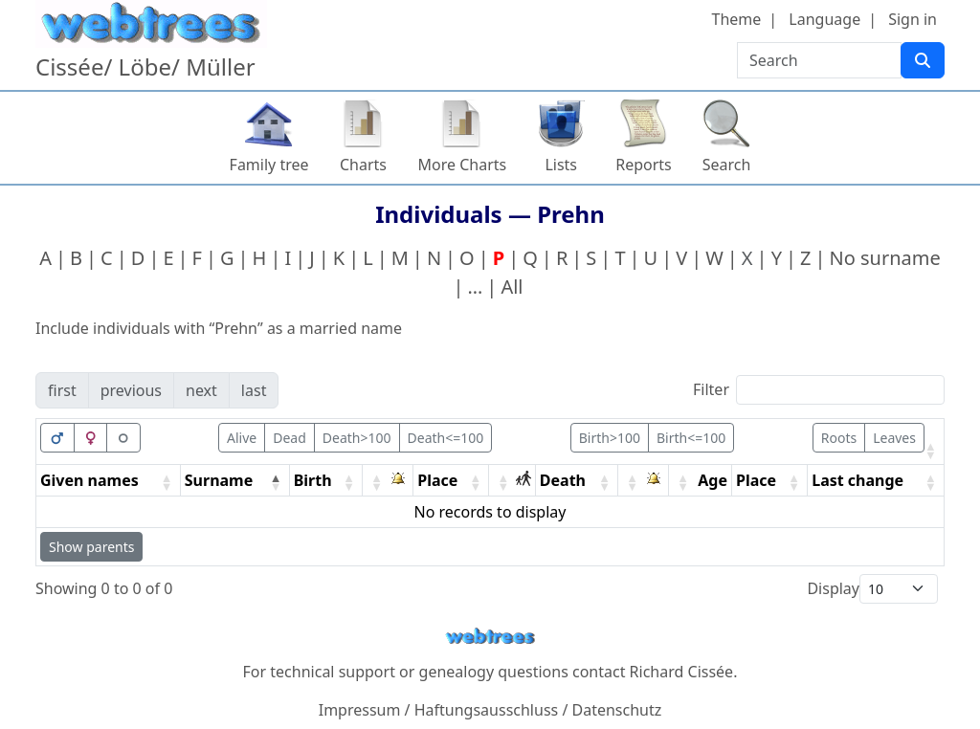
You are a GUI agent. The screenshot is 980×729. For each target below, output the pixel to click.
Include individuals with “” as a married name (218, 328)
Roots (839, 438)
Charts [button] (363, 164)
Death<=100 (446, 438)
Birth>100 (609, 438)
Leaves (894, 438)
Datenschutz (617, 709)
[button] (930, 450)
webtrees (490, 637)
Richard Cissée (682, 671)
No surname (884, 258)
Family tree (269, 164)
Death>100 (357, 438)
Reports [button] (643, 164)
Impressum (360, 709)
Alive (241, 438)
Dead (289, 438)
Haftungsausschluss (486, 709)
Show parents (91, 547)
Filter (711, 389)
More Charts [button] (462, 164)
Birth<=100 (691, 438)
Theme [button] (737, 19)
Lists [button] (561, 164)
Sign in (912, 19)
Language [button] (824, 19)
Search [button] (726, 164)
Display (833, 588)
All (512, 286)
